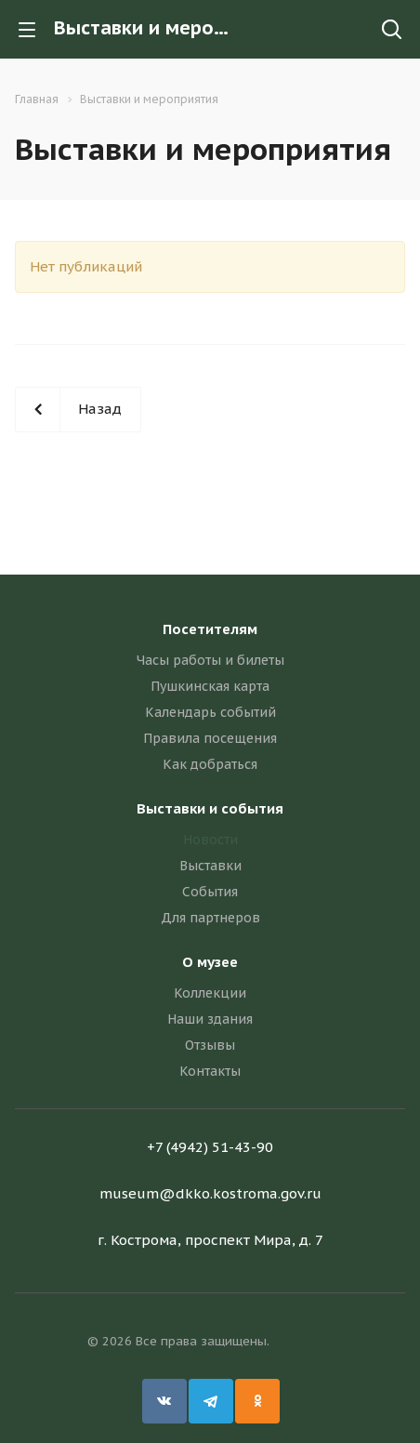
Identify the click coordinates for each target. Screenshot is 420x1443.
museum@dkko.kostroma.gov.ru (210, 1193)
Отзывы (210, 1045)
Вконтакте (164, 1401)
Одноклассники (257, 1401)
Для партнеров (210, 917)
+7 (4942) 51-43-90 (210, 1147)
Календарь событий (210, 712)
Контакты (210, 1071)
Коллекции (210, 993)
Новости (210, 839)
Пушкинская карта (210, 686)
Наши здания (210, 1019)
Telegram (211, 1401)
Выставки (210, 865)
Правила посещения (210, 738)
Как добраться (210, 764)
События (210, 891)
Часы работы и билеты (210, 660)
